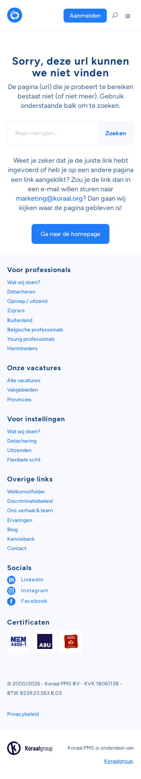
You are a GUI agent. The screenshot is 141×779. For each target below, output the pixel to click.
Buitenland (19, 320)
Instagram (35, 590)
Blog (12, 529)
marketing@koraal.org (49, 198)
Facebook (34, 601)
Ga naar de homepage (70, 233)
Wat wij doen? (23, 282)
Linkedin (32, 579)
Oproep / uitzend (27, 301)
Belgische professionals (35, 330)
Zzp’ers (16, 310)
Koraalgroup (118, 761)
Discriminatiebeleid (30, 501)
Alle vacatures (24, 380)
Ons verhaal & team (30, 510)
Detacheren (21, 292)
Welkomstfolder (26, 492)
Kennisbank (21, 539)
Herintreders (22, 348)
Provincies (19, 399)
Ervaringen (19, 520)
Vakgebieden (22, 390)
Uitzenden (19, 450)
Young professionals (31, 339)
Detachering (21, 441)
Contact (16, 548)
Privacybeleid (23, 714)
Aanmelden (85, 15)
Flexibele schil (23, 460)
